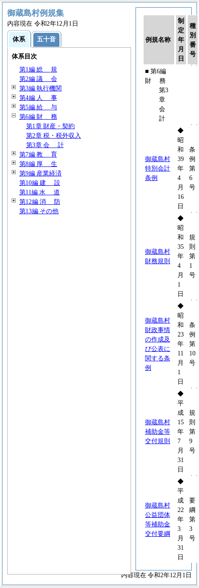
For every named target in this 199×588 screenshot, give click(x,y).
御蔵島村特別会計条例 (157, 168)
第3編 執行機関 (40, 88)
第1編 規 (38, 69)
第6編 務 (38, 116)
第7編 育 (38, 154)
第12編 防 (39, 201)
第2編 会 (38, 79)
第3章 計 (45, 145)
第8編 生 (38, 164)
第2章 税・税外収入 (53, 135)
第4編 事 (38, 97)
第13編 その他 (39, 211)
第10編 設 (39, 183)
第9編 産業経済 (40, 173)
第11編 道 (39, 192)
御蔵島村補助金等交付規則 (157, 431)
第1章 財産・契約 (50, 126)
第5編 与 (38, 107)
